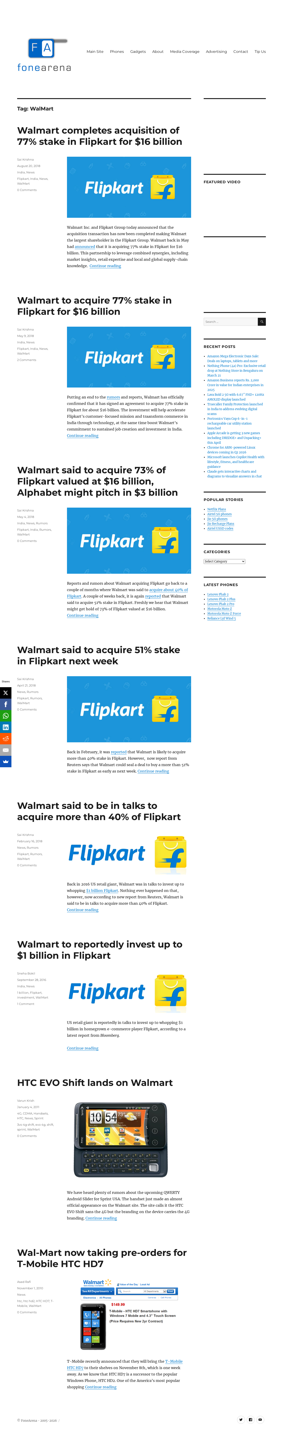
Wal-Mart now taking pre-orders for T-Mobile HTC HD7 (102, 1258)
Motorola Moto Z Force (224, 614)
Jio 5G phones (217, 519)
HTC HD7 (42, 1301)
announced (85, 246)
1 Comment (25, 1004)
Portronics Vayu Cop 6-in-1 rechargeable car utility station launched (229, 423)
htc (19, 1301)
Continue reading (105, 266)
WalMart (23, 183)
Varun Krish (25, 1100)
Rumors (42, 523)
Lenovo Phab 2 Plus (221, 599)
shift (50, 1124)
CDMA (27, 1113)
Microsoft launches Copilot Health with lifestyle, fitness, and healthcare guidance (235, 462)
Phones (117, 51)
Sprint (38, 1118)
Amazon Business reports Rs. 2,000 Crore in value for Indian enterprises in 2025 (235, 385)
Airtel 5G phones (219, 514)
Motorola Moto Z (219, 609)
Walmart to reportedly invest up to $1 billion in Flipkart (99, 950)
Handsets (41, 1113)
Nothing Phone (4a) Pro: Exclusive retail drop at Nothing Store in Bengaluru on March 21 (236, 370)
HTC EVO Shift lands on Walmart (95, 1082)
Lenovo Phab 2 (218, 594)
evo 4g (40, 1124)
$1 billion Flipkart (102, 890)
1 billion (23, 992)
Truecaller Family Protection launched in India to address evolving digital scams (235, 409)
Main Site (95, 51)
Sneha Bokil (26, 973)
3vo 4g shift (25, 1124)
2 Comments (26, 360)
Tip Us (260, 51)
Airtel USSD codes (220, 528)
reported (153, 596)
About (158, 51)
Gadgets (138, 51)
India (21, 172)
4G (19, 1113)
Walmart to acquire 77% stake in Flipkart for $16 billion (94, 306)
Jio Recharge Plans (220, 524)
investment (25, 997)
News (30, 172)
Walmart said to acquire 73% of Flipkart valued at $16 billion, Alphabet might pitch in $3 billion (97, 481)
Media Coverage (185, 51)
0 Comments (27, 190)
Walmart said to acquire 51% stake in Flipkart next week (98, 655)
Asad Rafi (24, 1282)
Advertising (216, 51)
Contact (240, 51)
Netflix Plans (216, 509)
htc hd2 (29, 1301)
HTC (20, 1118)
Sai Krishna (25, 159)
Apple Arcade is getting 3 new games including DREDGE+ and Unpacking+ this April (234, 438)
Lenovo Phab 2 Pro (220, 604)
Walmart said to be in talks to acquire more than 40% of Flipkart (99, 811)
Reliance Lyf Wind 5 (221, 618)
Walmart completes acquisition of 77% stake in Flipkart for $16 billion (99, 136)
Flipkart (23, 178)
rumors (113, 397)
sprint (21, 1129)
